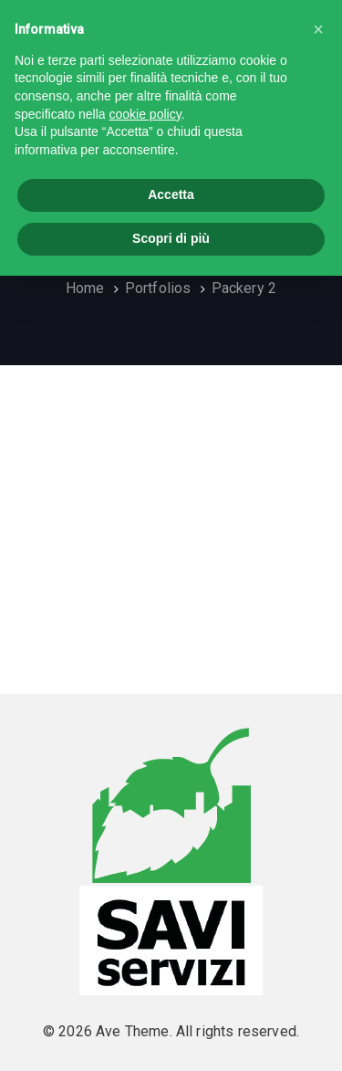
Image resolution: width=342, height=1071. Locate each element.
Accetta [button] (171, 194)
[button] (318, 29)
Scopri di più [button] (171, 238)
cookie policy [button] (145, 114)
